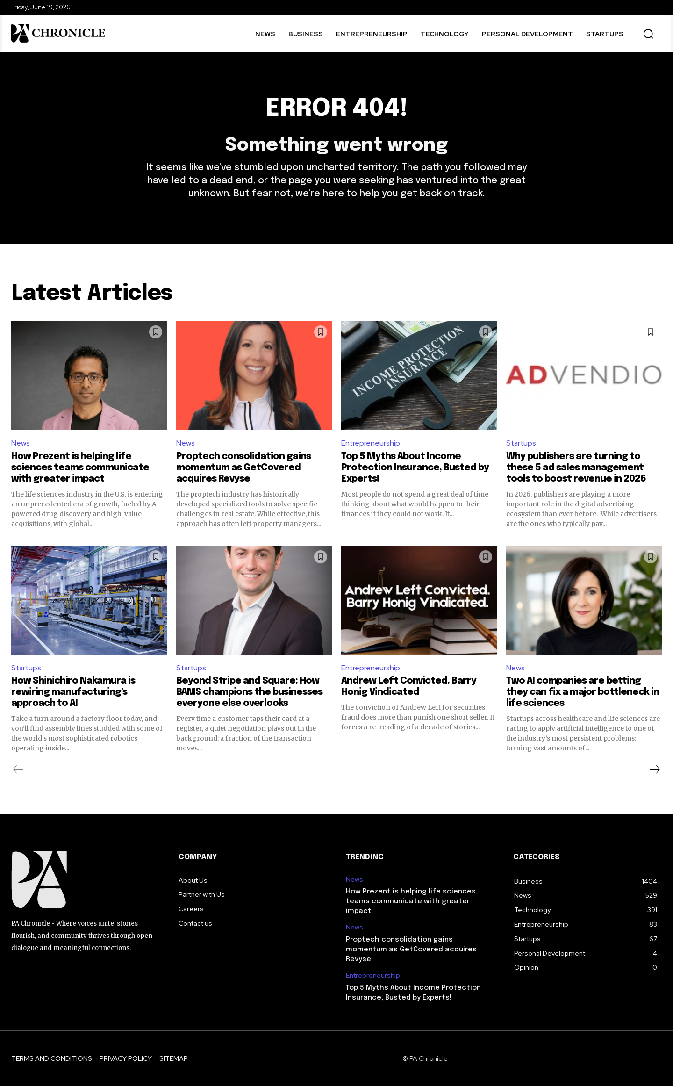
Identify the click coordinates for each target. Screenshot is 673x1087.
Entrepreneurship (371, 444)
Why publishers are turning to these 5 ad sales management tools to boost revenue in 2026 (576, 468)
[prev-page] (18, 770)
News (20, 444)
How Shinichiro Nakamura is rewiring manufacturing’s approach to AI (73, 693)
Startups (521, 444)
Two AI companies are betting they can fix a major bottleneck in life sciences (582, 693)
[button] (648, 33)
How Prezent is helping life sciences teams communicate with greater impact (80, 468)
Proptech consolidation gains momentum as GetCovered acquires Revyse (243, 468)
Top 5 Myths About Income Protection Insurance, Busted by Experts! (415, 468)
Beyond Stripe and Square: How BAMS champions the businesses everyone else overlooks (249, 693)
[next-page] (654, 770)
